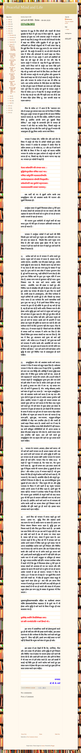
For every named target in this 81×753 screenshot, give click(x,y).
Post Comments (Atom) (32, 737)
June (10, 98)
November (12, 37)
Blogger (52, 745)
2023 (9, 26)
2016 (9, 108)
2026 (9, 19)
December (11, 35)
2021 (9, 31)
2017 (9, 105)
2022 (9, 28)
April (10, 103)
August (11, 44)
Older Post (57, 734)
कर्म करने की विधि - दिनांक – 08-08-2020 (12, 83)
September (12, 42)
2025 (9, 21)
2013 (9, 112)
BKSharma (69, 19)
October (11, 39)
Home (40, 734)
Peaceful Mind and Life (24, 7)
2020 (9, 33)
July (10, 96)
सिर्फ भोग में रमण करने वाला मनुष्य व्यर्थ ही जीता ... (12, 49)
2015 (9, 110)
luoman (43, 745)
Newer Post (23, 734)
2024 (9, 24)
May (10, 100)
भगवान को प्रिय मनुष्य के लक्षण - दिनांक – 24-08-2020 (12, 63)
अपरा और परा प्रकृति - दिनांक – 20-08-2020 (12, 69)
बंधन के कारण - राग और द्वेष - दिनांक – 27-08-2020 (12, 56)
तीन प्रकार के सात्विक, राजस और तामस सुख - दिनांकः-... (12, 76)
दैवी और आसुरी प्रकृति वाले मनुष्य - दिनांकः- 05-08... (12, 90)
